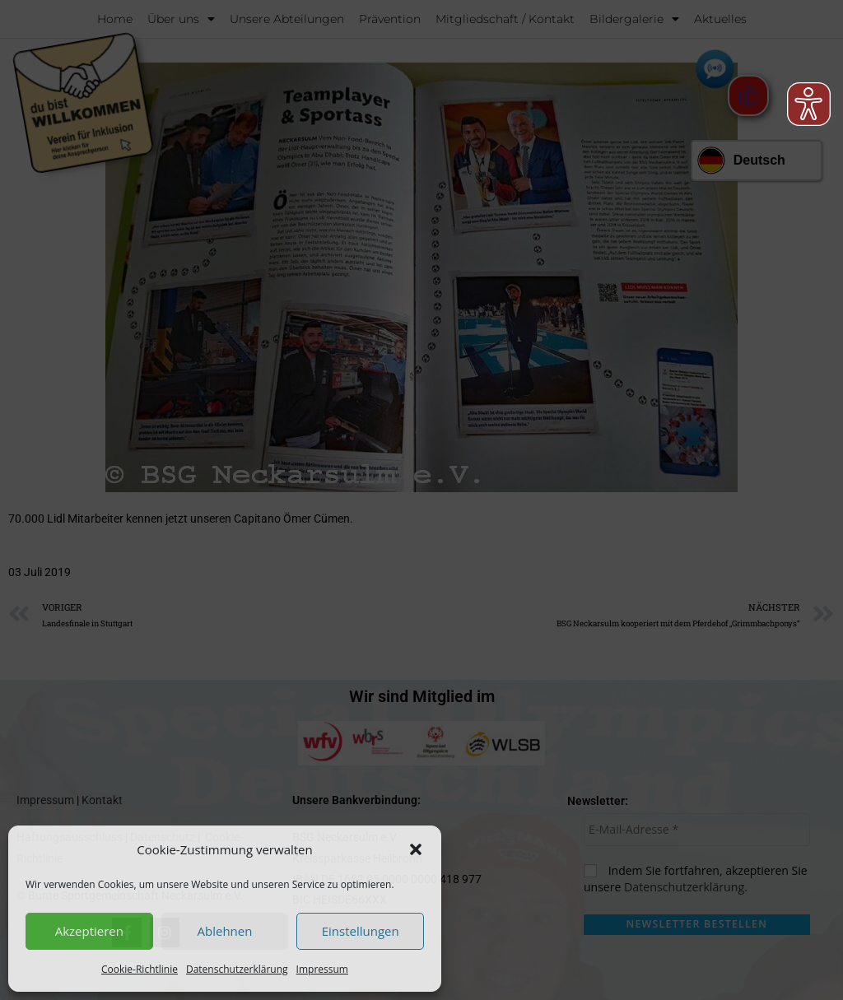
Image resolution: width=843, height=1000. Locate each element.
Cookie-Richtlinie (139, 969)
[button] (416, 849)
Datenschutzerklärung (237, 969)
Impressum (322, 969)
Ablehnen (225, 931)
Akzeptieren (89, 931)
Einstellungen (360, 931)
